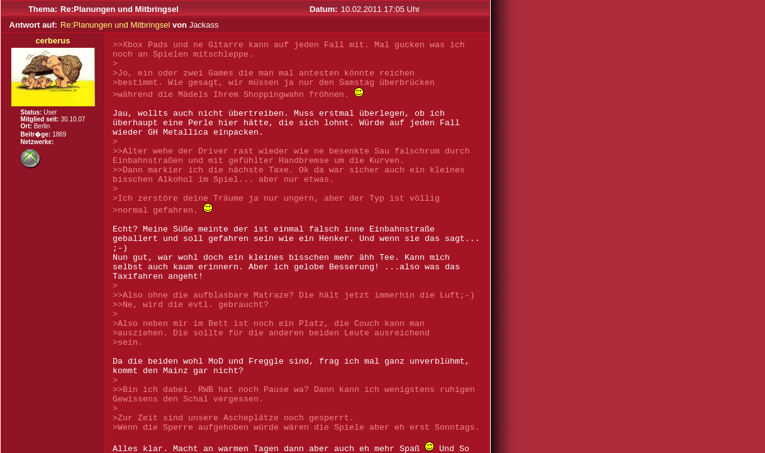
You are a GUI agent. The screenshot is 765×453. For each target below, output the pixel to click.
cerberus (53, 40)
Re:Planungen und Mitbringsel (115, 25)
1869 (59, 134)
